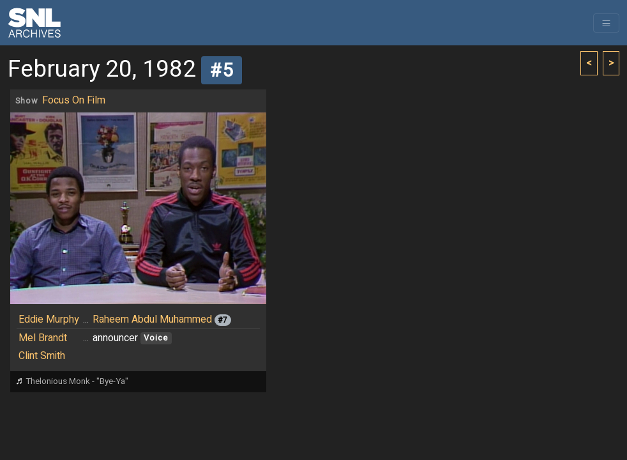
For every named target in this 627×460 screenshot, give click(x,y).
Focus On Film (73, 100)
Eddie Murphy (49, 319)
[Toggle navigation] (606, 23)
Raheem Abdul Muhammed (152, 319)
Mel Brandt (43, 338)
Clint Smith (42, 356)
